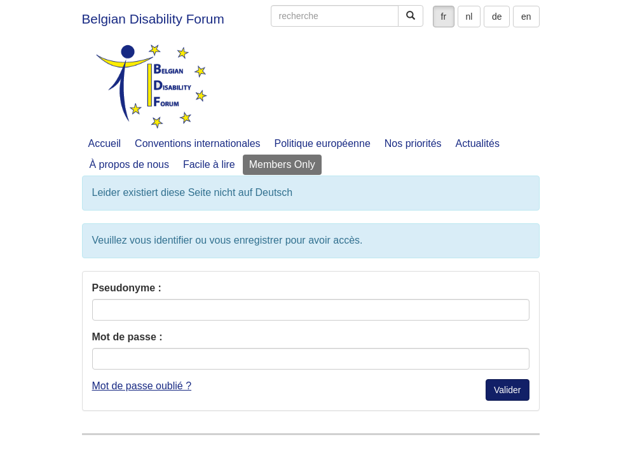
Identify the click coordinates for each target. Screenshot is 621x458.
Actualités (478, 143)
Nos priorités (413, 143)
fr (444, 16)
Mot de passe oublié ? (142, 385)
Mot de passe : (127, 336)
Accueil (104, 143)
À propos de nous (129, 164)
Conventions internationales (197, 143)
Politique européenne (323, 143)
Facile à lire (209, 164)
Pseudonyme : (126, 287)
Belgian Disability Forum (153, 18)
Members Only (282, 164)
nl (469, 16)
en (526, 16)
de (497, 16)
